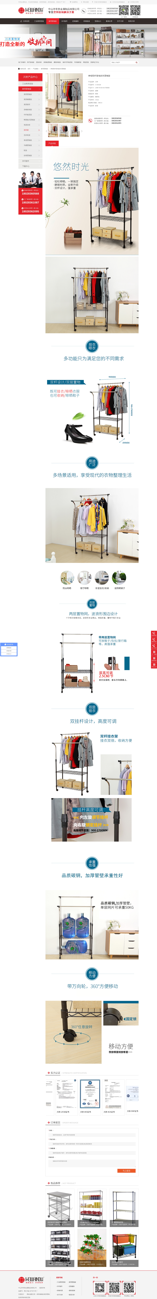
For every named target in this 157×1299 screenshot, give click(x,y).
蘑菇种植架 (57, 62)
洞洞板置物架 (48, 62)
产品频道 (36, 69)
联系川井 (72, 1294)
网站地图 (86, 2)
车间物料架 (77, 62)
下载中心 (25, 166)
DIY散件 (25, 161)
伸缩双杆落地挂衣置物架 (58, 69)
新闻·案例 (72, 1290)
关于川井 (60, 1294)
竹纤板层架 (28, 115)
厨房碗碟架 (28, 99)
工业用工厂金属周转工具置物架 (59, 1262)
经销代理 (60, 1290)
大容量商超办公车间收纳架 (89, 1222)
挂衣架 (26, 130)
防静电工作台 (95, 62)
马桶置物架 (28, 145)
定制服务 (72, 1286)
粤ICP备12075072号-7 (30, 1291)
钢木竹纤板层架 (67, 62)
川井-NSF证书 (132, 1111)
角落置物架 (28, 140)
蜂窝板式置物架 (29, 120)
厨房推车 (27, 104)
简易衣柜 (27, 125)
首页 (29, 69)
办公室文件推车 (117, 1262)
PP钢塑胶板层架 (117, 1222)
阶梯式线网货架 (85, 1262)
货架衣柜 (39, 62)
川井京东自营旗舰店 (118, 2)
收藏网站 (75, 2)
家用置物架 (44, 69)
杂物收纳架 (28, 109)
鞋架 (25, 150)
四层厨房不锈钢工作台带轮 (57, 1222)
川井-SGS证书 (109, 1112)
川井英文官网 (134, 2)
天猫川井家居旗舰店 (100, 2)
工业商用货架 (27, 84)
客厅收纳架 (30, 62)
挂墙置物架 (28, 155)
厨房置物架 (28, 94)
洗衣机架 (27, 135)
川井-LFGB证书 (63, 1112)
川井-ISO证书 (85, 1112)
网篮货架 (86, 62)
